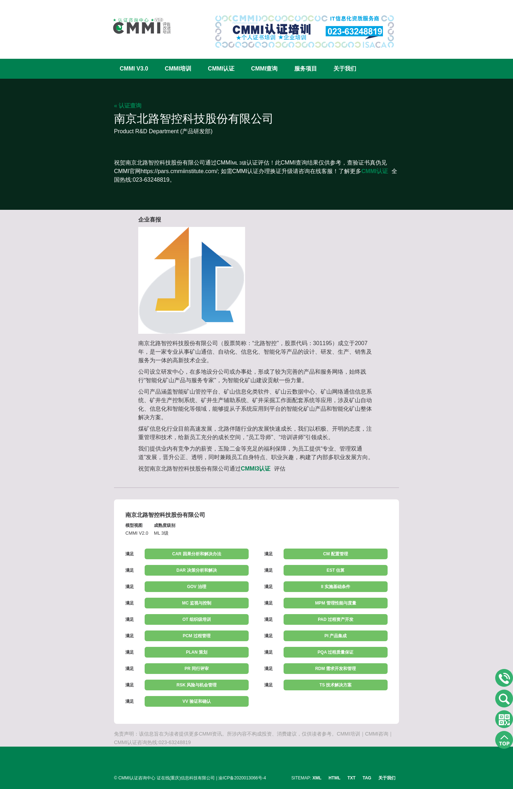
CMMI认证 (221, 69)
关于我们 (344, 69)
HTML (334, 777)
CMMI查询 (264, 69)
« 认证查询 (127, 106)
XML (316, 777)
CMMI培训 (178, 69)
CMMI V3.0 (134, 69)
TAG (367, 777)
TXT (351, 777)
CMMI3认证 (256, 469)
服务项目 (305, 69)
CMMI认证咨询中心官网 (137, 26)
